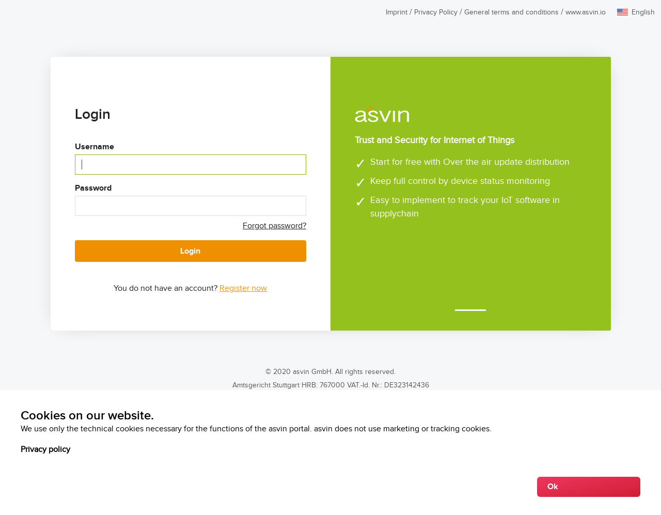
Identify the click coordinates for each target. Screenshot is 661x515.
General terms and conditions (511, 12)
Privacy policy (45, 450)
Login (190, 251)
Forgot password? (274, 226)
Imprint (396, 12)
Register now (243, 288)
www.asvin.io (585, 12)
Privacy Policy (436, 12)
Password (93, 188)
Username (94, 147)
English (643, 12)
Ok (552, 487)
